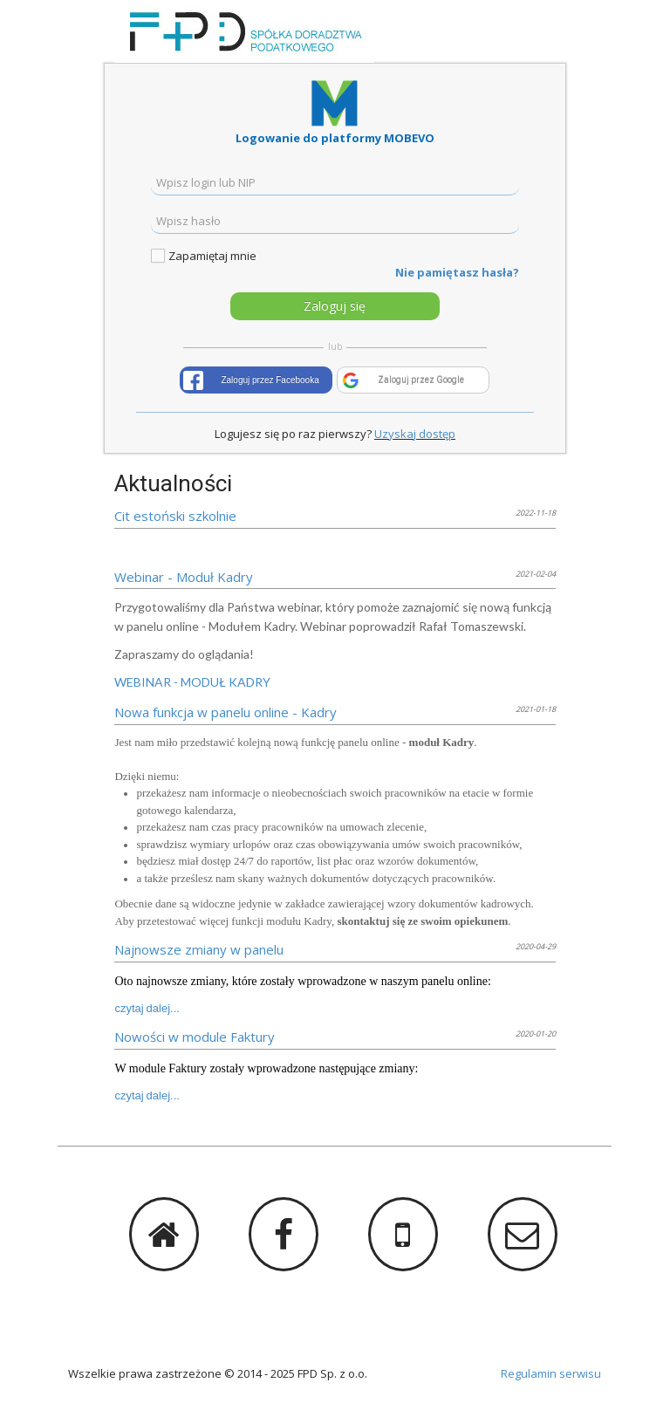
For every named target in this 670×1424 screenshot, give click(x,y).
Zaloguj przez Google (421, 380)
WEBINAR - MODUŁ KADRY (192, 681)
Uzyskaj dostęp (414, 434)
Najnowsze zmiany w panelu (199, 949)
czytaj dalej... (147, 1008)
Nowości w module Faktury (194, 1036)
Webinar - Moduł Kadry (183, 576)
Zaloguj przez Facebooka (269, 380)
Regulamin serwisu (551, 1373)
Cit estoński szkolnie (175, 515)
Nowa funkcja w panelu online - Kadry (225, 712)
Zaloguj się (335, 306)
